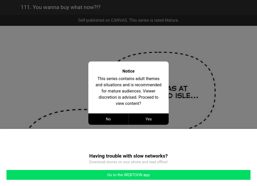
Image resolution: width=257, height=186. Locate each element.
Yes (149, 119)
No (108, 119)
